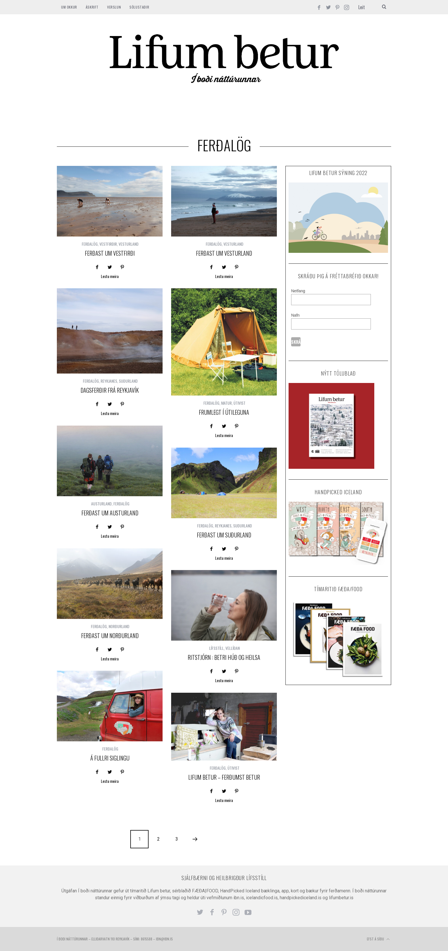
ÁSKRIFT (92, 7)
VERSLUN (114, 7)
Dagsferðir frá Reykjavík (110, 390)
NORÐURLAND (119, 626)
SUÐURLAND (128, 381)
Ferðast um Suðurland (224, 535)
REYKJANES (109, 381)
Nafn (295, 315)
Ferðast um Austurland (109, 513)
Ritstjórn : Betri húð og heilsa (224, 657)
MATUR (226, 403)
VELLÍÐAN (232, 648)
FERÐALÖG (90, 244)
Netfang (298, 291)
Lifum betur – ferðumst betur (224, 777)
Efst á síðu (378, 939)
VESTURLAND (129, 244)
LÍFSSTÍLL (216, 648)
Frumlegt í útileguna (224, 412)
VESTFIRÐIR (108, 244)
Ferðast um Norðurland (110, 635)
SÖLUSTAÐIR (139, 7)
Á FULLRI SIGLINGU (109, 758)
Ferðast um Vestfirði (110, 253)
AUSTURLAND (101, 504)
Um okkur (69, 7)
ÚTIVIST (239, 403)
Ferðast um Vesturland (224, 253)
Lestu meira (110, 276)
